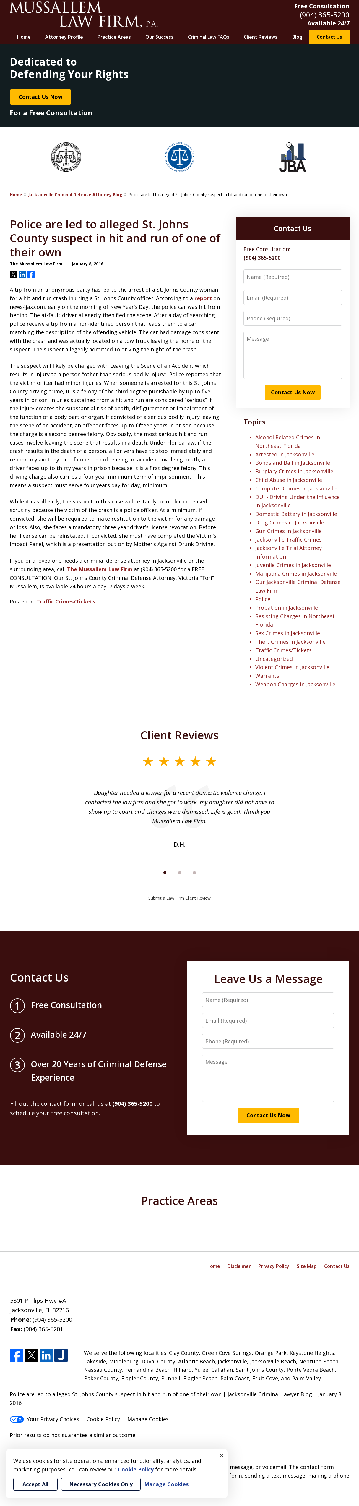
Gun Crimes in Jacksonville (288, 531)
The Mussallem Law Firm (99, 569)
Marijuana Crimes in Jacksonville (296, 573)
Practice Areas (114, 37)
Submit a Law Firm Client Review (179, 898)
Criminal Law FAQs (208, 37)
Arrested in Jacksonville (284, 454)
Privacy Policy (273, 1266)
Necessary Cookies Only (101, 1484)
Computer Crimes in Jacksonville (296, 488)
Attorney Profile (64, 37)
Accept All (35, 1484)
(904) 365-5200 (325, 15)
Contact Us (329, 37)
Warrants (267, 675)
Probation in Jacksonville (286, 607)
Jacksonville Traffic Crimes (288, 539)
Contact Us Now (40, 96)
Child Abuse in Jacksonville (288, 479)
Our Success (159, 37)
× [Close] (222, 1455)
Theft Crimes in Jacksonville (290, 641)
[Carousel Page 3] (194, 872)
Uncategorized (274, 658)
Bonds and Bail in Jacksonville (292, 462)
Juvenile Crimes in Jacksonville (293, 565)
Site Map (307, 1266)
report (203, 298)
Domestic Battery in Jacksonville (296, 513)
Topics (254, 422)
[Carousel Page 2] (179, 872)
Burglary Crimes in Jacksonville (294, 471)
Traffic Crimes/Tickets (65, 601)
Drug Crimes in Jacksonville (289, 522)
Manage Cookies (148, 1419)
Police (262, 599)
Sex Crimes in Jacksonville (287, 633)
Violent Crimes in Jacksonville (292, 667)
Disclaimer (239, 1266)
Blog (297, 37)
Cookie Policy (103, 1419)
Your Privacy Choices (44, 1419)
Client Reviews (260, 37)
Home (24, 37)
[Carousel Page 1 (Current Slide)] (164, 872)
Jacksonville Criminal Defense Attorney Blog (75, 194)
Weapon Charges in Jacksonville (295, 684)
